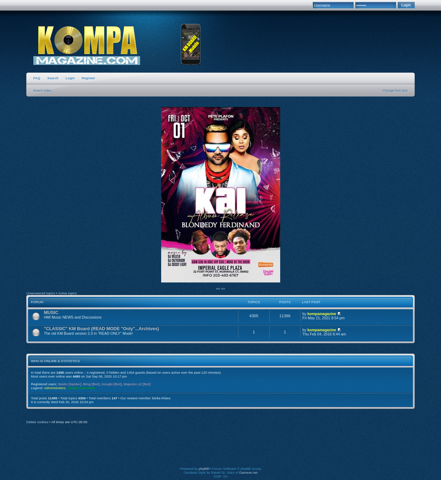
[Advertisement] (220, 450)
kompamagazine (321, 314)
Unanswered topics (40, 293)
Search (53, 78)
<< (218, 289)
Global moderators (81, 388)
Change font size (395, 90)
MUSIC (51, 312)
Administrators (54, 388)
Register (88, 78)
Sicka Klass (161, 398)
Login (70, 78)
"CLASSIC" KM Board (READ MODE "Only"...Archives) (101, 328)
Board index (42, 90)
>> (223, 289)
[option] (220, 195)
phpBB (204, 469)
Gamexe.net (248, 472)
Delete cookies (37, 422)
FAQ (36, 78)
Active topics (67, 293)
